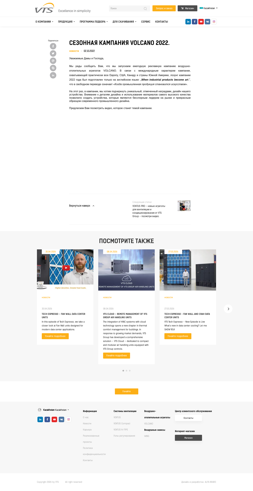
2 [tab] (126, 370)
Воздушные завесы (154, 430)
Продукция (65, 21)
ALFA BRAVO (210, 482)
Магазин (187, 8)
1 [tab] (123, 370)
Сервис (145, 21)
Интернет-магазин (185, 431)
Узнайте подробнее (55, 336)
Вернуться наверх (79, 205)
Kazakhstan (208, 8)
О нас (86, 417)
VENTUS (117, 417)
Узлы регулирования (124, 435)
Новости (87, 423)
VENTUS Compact (122, 423)
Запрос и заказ (164, 8)
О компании (43, 21)
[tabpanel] (65, 297)
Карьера (87, 429)
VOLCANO (148, 423)
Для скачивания (123, 21)
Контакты (161, 21)
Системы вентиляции (125, 411)
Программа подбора (92, 21)
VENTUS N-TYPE (121, 429)
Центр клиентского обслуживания (193, 411)
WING (146, 436)
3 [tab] (130, 370)
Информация (90, 411)
